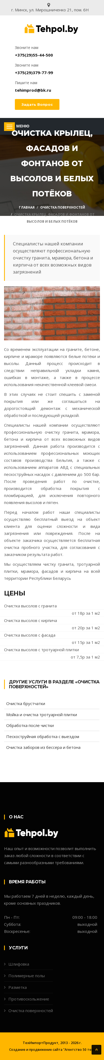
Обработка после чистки (30, 725)
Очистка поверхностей (62, 207)
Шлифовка (18, 964)
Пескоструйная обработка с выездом (42, 736)
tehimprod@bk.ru (33, 90)
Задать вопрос (37, 104)
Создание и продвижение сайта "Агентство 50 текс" (52, 1049)
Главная (27, 207)
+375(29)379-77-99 (34, 72)
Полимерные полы (26, 975)
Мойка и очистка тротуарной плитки (41, 714)
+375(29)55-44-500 (34, 55)
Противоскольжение (28, 999)
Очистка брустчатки (25, 703)
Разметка (17, 987)
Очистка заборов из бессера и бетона (43, 747)
